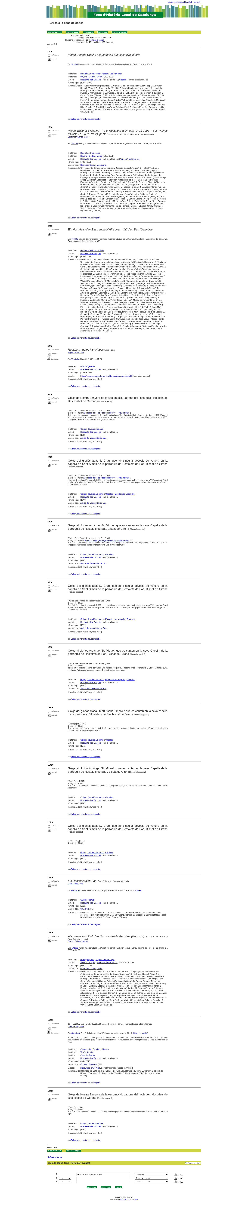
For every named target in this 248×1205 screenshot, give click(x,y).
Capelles (109, 494)
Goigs (83, 429)
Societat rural (115, 74)
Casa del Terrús (87, 1055)
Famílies (96, 1049)
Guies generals (87, 900)
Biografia (84, 74)
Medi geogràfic (87, 959)
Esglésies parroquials (125, 494)
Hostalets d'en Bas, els (90, 80)
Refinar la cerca (96, 40)
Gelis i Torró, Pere (75, 884)
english (189, 2)
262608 (74, 64)
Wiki (136, 1199)
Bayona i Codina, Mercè (91, 77)
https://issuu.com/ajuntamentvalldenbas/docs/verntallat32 (106, 376)
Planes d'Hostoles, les (129, 159)
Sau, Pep (84, 909)
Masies (105, 1049)
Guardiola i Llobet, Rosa (91, 968)
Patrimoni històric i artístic (92, 250)
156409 (74, 143)
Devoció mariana (95, 429)
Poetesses (95, 74)
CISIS (121, 1199)
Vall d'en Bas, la (87, 962)
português (172, 2)
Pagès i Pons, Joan (76, 352)
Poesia (105, 74)
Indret (138, 890)
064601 (74, 239)
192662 (74, 948)
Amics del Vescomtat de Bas (93, 438)
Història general (87, 366)
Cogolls (122, 80)
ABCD (127, 1199)
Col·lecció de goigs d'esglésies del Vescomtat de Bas (106, 413)
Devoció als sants (95, 494)
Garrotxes (75, 890)
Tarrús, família (86, 1052)
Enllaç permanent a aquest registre (85, 119)
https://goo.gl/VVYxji (89, 1068)
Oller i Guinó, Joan (76, 1026)
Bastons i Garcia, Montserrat (93, 165)
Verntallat (75, 359)
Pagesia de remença (105, 959)
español (181, 2)
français (197, 2)
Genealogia (85, 1049)
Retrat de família (140, 1033)
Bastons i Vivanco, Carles (79, 137)
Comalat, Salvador (88, 1064)
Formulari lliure (194, 1163)
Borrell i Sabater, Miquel (78, 941)
